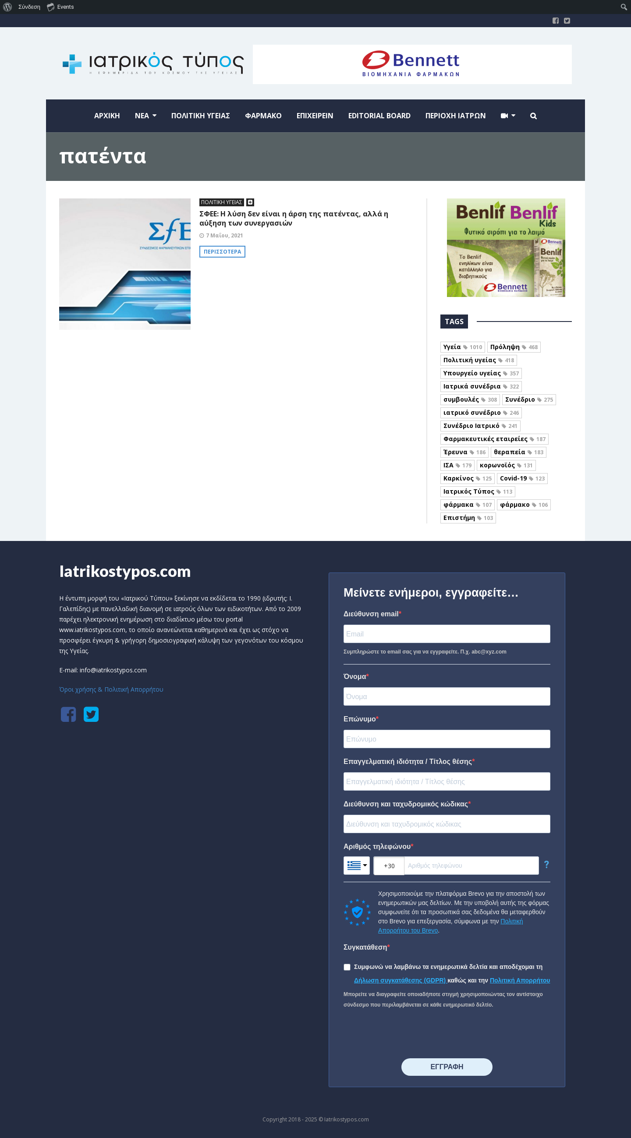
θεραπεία (518, 452)
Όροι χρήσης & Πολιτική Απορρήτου (111, 689)
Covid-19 (522, 478)
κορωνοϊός (506, 465)
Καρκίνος (467, 478)
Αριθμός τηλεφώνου (377, 846)
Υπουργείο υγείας (481, 373)
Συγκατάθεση (365, 947)
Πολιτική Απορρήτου (520, 980)
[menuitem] (7, 7)
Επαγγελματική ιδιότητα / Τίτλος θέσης (408, 761)
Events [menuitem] (60, 6)
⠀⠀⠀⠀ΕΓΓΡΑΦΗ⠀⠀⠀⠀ (446, 1067)
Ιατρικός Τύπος (477, 491)
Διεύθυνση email (371, 614)
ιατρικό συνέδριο (481, 412)
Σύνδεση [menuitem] (29, 7)
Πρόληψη (514, 347)
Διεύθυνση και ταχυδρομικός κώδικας (406, 804)
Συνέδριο (529, 399)
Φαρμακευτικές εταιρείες (494, 439)
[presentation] (410, 1034)
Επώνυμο (360, 719)
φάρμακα (467, 504)
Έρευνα (464, 452)
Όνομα (355, 676)
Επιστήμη (468, 517)
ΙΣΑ (457, 465)
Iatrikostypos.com (125, 571)
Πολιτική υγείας (478, 360)
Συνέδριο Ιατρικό (480, 425)
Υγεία (462, 347)
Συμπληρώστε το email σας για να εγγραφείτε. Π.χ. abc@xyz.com (425, 652)
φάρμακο (524, 504)
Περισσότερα (222, 251)
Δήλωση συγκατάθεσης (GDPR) (400, 980)
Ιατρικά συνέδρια (481, 386)
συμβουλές (470, 399)
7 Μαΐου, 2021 (224, 235)
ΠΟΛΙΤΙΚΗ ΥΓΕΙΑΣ (221, 202)
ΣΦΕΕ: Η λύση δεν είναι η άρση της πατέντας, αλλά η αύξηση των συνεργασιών (293, 218)
